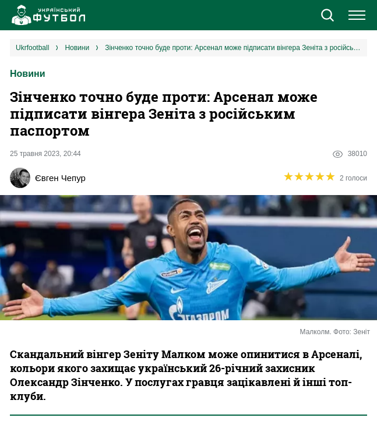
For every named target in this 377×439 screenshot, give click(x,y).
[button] (327, 16)
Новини (27, 74)
